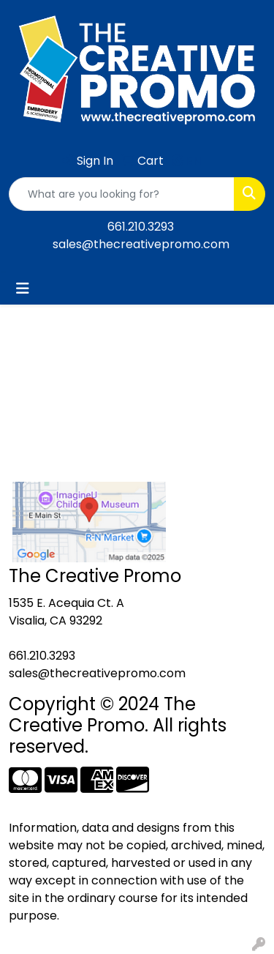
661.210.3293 (140, 226)
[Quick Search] (122, 194)
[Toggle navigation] (22, 288)
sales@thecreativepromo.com (141, 244)
